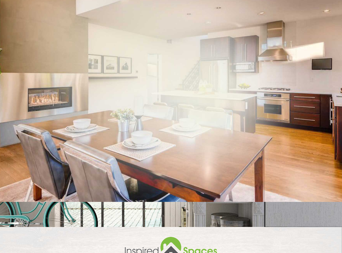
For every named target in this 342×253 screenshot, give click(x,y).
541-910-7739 (200, 3)
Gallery (293, 18)
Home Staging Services (197, 18)
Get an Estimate (237, 167)
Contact (315, 18)
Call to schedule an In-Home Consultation (158, 3)
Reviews (272, 18)
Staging (250, 18)
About (231, 18)
